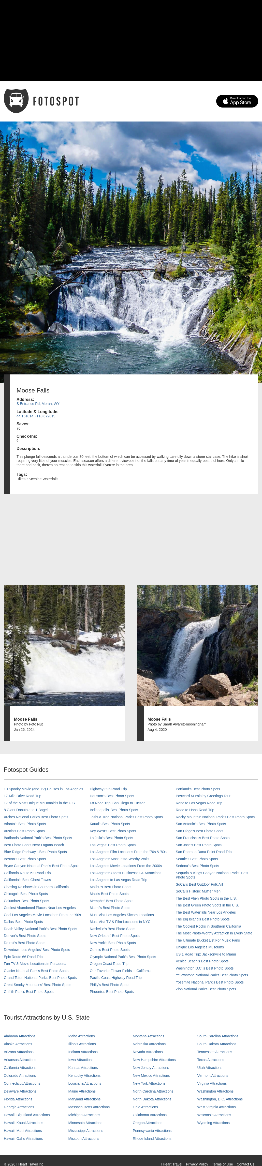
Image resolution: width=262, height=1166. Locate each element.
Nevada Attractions (148, 1052)
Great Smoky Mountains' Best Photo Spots (37, 985)
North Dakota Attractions (152, 1099)
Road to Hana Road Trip (195, 810)
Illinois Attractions (82, 1044)
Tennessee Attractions (214, 1052)
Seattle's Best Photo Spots (197, 859)
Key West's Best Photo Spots (113, 831)
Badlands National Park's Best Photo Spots (38, 838)
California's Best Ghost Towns (27, 880)
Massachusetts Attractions (89, 1107)
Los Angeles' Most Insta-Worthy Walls (119, 859)
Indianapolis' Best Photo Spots (114, 810)
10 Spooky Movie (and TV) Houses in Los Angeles (43, 789)
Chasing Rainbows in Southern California (36, 887)
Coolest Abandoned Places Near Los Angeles (40, 908)
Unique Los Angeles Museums (200, 947)
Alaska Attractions (18, 1044)
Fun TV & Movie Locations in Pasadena (35, 964)
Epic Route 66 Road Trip (23, 957)
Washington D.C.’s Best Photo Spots (205, 968)
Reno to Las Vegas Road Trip (199, 803)
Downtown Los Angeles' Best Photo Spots (37, 950)
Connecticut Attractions (22, 1083)
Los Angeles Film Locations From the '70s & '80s (128, 852)
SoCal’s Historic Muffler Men (198, 891)
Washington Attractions (215, 1091)
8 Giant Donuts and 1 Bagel (26, 810)
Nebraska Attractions (149, 1044)
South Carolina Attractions (218, 1036)
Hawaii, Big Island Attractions (27, 1115)
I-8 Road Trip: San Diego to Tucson (117, 803)
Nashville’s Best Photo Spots (112, 929)
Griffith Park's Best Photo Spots (28, 992)
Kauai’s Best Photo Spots (110, 824)
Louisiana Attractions (84, 1083)
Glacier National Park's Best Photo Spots (36, 971)
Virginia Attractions (212, 1083)
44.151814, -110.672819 (36, 416)
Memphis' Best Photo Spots (112, 901)
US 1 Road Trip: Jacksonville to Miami (206, 954)
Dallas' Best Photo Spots (23, 922)
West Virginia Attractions (216, 1107)
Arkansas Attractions (20, 1060)
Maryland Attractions (84, 1099)
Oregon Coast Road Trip (109, 964)
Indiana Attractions (83, 1052)
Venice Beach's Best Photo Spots (202, 961)
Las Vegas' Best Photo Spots (113, 845)
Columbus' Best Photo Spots (26, 901)
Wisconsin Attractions (214, 1115)
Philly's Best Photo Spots (109, 985)
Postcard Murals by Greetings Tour (203, 796)
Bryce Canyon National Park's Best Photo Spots (42, 866)
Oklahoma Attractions (150, 1115)
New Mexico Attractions (151, 1075)
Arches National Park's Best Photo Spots (36, 817)
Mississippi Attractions (85, 1131)
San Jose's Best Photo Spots (199, 845)
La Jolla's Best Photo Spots (111, 838)
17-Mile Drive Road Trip (22, 796)
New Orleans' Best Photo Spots (115, 936)
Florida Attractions (18, 1099)
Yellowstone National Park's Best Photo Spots (212, 975)
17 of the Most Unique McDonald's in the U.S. (40, 803)
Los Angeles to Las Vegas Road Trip (118, 880)
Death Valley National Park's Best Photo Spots (40, 929)
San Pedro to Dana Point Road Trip (203, 852)
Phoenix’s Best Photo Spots (112, 992)
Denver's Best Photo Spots (25, 936)
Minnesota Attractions (85, 1123)
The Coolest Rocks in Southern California (208, 926)
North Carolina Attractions (153, 1091)
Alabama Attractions (20, 1036)
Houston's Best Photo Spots (112, 796)
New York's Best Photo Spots (113, 943)
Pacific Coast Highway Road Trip (116, 978)
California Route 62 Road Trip (27, 873)
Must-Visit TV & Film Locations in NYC (120, 922)
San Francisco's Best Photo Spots (202, 838)
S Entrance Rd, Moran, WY (38, 404)
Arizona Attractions (19, 1052)
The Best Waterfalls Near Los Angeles (206, 912)
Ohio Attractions (145, 1107)
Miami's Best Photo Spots (110, 908)
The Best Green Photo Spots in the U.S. (207, 905)
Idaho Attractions (81, 1036)
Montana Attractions (148, 1036)
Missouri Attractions (83, 1139)
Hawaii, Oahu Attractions (23, 1139)
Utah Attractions (210, 1068)
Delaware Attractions (20, 1091)
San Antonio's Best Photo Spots (201, 824)
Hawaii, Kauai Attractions (23, 1123)
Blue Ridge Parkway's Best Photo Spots (35, 852)
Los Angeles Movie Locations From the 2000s (126, 866)
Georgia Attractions (19, 1107)
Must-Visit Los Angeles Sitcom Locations (122, 915)
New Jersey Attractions (151, 1068)
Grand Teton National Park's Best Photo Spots (40, 978)
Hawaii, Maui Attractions (23, 1131)
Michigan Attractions (84, 1115)
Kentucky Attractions (84, 1075)
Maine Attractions (82, 1091)
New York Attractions (149, 1083)
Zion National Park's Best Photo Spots (206, 989)
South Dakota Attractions (217, 1044)
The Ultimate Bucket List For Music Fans (208, 940)
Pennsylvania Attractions (152, 1131)
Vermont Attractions (212, 1075)
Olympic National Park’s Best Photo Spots (123, 957)
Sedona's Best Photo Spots (197, 866)
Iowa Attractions (81, 1060)
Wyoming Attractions (213, 1123)
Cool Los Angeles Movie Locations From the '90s (42, 915)
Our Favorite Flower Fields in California (121, 971)
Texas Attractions (210, 1060)
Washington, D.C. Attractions (220, 1099)
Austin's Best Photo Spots (24, 831)
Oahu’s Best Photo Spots (109, 950)
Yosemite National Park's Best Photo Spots (210, 982)
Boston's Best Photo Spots (25, 859)
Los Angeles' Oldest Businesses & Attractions (125, 873)
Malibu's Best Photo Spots (110, 887)
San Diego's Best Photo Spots (199, 831)
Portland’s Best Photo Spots (198, 789)
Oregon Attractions (147, 1123)
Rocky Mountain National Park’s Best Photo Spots (215, 817)
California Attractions (20, 1068)
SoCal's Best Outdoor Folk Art (199, 884)
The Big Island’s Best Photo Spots (202, 919)
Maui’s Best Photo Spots (109, 894)
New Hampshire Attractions (154, 1060)
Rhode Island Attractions (152, 1139)
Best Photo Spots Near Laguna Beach (34, 845)
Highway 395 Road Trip (108, 789)
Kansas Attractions (83, 1068)
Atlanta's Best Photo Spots (25, 824)
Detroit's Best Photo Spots (24, 943)
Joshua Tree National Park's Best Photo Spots (126, 817)
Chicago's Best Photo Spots (26, 894)
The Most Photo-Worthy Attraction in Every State (214, 933)
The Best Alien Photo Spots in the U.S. (206, 898)
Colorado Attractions (20, 1075)
